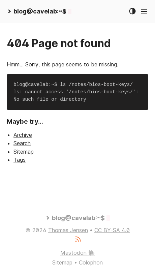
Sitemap (23, 151)
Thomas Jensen (68, 230)
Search (22, 143)
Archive (22, 134)
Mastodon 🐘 (77, 252)
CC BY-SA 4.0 (112, 230)
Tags (19, 159)
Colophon (91, 262)
